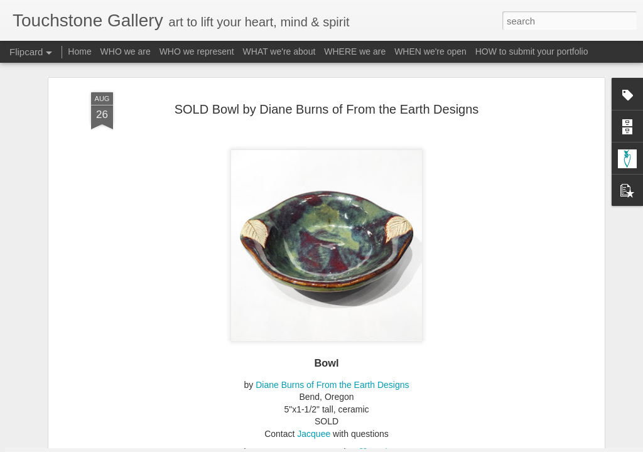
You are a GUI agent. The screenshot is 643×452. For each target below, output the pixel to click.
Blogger (360, 445)
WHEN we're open (430, 51)
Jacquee (313, 305)
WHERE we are (355, 51)
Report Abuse (398, 445)
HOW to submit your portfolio (531, 51)
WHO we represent (196, 51)
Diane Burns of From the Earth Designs (332, 256)
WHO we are (125, 51)
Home (79, 51)
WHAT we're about (279, 51)
